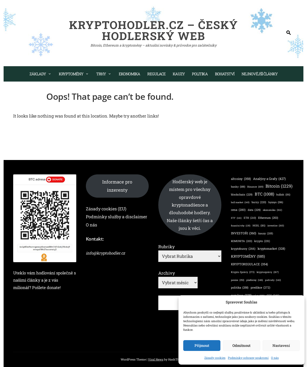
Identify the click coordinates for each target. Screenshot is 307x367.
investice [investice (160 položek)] (275, 226)
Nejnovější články (259, 73)
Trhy (101, 73)
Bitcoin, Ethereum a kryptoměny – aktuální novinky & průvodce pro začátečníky (153, 45)
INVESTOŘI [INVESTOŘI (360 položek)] (243, 233)
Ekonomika (129, 73)
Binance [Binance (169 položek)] (255, 186)
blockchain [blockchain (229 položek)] (242, 194)
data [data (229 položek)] (254, 209)
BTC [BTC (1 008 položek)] (264, 194)
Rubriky (166, 246)
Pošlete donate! (46, 287)
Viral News (155, 359)
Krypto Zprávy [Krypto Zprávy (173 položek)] (242, 272)
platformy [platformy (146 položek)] (254, 280)
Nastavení (281, 345)
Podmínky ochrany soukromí (248, 358)
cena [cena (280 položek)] (238, 210)
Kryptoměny (71, 73)
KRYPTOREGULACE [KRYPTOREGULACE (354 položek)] (249, 264)
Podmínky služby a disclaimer (116, 216)
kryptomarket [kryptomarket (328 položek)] (271, 248)
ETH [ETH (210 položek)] (250, 218)
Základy (38, 73)
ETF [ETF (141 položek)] (236, 218)
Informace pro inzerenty (117, 186)
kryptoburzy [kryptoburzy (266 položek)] (243, 248)
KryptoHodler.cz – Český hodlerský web (153, 30)
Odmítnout (241, 345)
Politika (200, 73)
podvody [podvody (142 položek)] (273, 280)
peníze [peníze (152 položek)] (237, 280)
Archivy (166, 273)
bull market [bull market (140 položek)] (240, 202)
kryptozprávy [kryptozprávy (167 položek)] (268, 272)
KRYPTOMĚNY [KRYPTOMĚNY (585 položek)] (248, 256)
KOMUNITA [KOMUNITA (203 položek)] (241, 241)
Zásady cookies (214, 358)
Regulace (156, 73)
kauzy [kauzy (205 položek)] (265, 233)
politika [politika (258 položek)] (239, 287)
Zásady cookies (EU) (106, 209)
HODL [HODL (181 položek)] (259, 225)
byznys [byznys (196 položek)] (275, 202)
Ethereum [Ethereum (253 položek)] (268, 217)
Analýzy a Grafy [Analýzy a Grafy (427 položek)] (269, 179)
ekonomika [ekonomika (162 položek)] (272, 210)
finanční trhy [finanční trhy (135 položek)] (240, 226)
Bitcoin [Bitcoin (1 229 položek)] (279, 186)
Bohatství (224, 73)
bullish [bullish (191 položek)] (283, 194)
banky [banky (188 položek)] (238, 186)
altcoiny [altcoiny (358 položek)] (241, 178)
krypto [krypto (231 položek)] (262, 241)
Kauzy (179, 73)
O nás (275, 358)
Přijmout (202, 345)
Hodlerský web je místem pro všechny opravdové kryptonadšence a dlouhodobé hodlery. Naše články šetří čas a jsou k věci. (190, 205)
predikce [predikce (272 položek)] (260, 287)
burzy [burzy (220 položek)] (259, 202)
